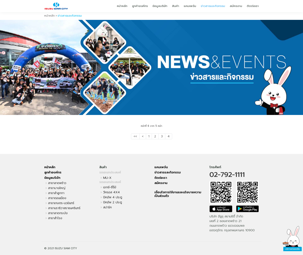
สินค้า (175, 6)
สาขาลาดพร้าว (57, 183)
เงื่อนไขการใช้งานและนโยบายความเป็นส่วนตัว (177, 194)
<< (135, 136)
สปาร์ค (107, 207)
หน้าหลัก (122, 6)
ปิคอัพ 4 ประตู (112, 197)
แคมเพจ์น (190, 6)
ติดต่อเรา (253, 6)
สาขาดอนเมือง (57, 198)
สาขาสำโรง (55, 218)
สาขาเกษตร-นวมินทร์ (61, 203)
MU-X (107, 177)
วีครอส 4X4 (111, 192)
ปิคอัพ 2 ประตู (112, 202)
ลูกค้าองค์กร (140, 6)
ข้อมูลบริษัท (159, 6)
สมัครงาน (236, 6)
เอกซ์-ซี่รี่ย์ (109, 187)
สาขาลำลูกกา (56, 193)
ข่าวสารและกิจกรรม (213, 6)
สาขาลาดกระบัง (58, 213)
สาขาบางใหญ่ (56, 188)
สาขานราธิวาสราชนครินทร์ (64, 208)
